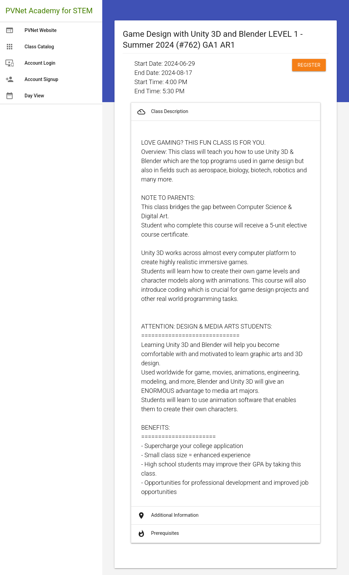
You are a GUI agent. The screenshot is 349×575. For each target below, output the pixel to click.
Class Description (162, 112)
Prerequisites (157, 534)
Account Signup (31, 79)
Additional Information (167, 516)
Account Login (30, 63)
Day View (24, 95)
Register (309, 65)
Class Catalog (29, 46)
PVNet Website (31, 30)
